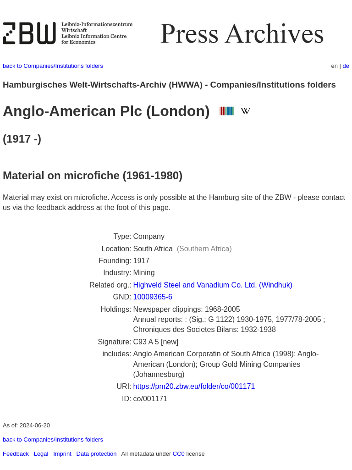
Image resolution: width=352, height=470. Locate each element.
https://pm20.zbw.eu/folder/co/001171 (194, 386)
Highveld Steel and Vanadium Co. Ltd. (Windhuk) (212, 285)
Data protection (97, 453)
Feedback (16, 453)
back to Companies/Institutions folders (53, 65)
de (346, 65)
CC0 (179, 453)
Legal (41, 453)
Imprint (62, 453)
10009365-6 (152, 297)
